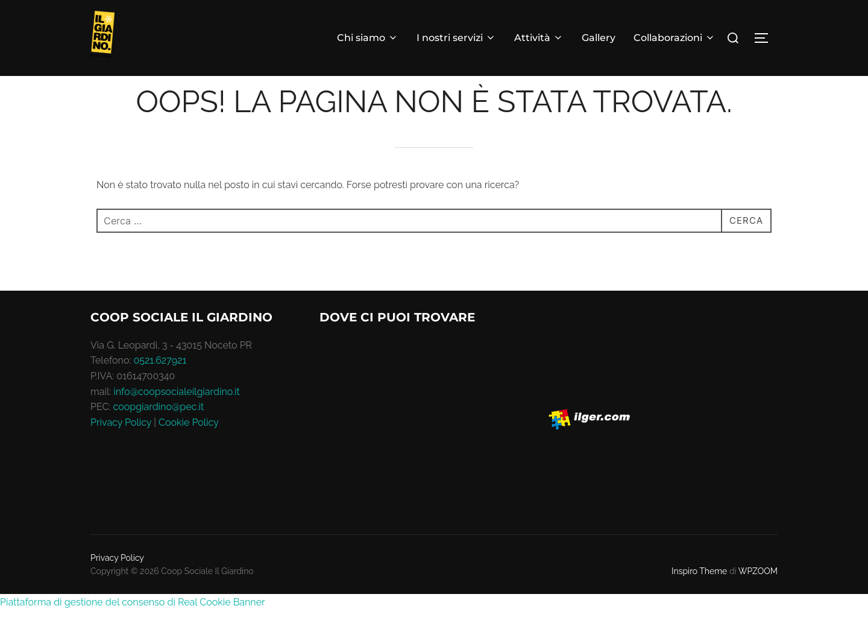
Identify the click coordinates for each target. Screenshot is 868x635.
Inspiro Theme (699, 595)
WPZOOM (758, 595)
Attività (539, 37)
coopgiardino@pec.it (158, 431)
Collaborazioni (674, 37)
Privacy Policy (120, 446)
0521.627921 (160, 384)
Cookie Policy (189, 446)
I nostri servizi (456, 37)
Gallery (598, 37)
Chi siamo (367, 37)
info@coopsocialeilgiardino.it (176, 415)
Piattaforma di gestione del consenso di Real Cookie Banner (132, 625)
